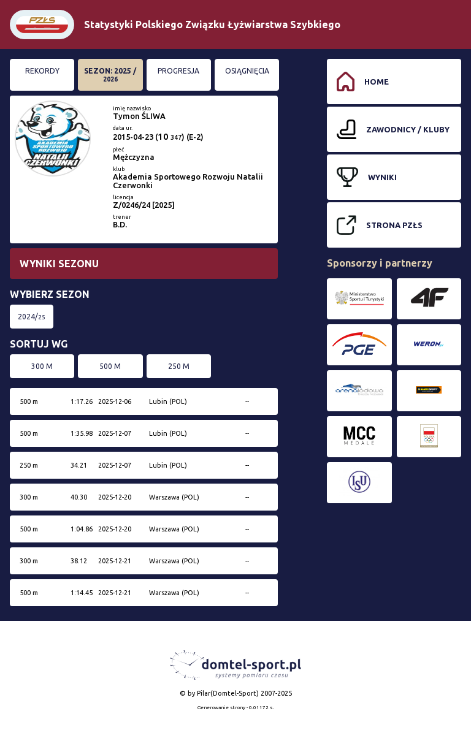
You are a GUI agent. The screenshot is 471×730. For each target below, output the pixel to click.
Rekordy (42, 71)
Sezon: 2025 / (110, 75)
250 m (179, 366)
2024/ (31, 317)
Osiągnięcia (247, 71)
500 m (110, 366)
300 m (42, 366)
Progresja (178, 71)
